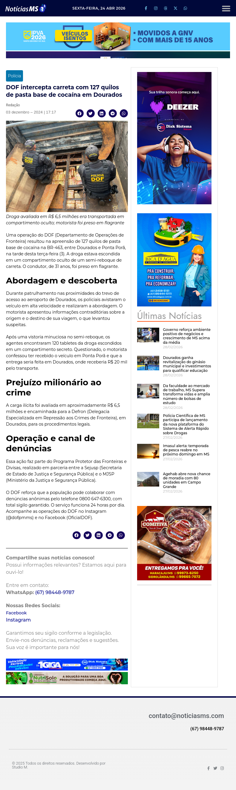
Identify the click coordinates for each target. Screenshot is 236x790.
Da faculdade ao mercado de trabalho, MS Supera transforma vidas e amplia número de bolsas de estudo (186, 394)
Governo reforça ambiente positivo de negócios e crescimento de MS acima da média (186, 336)
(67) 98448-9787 (55, 592)
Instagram (18, 620)
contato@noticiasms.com (186, 716)
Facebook (16, 613)
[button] (226, 8)
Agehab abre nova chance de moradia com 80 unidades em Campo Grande (186, 480)
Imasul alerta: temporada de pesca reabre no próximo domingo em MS (186, 450)
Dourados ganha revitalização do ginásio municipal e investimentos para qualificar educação (187, 364)
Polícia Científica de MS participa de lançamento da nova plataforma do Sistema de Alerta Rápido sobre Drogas (186, 424)
